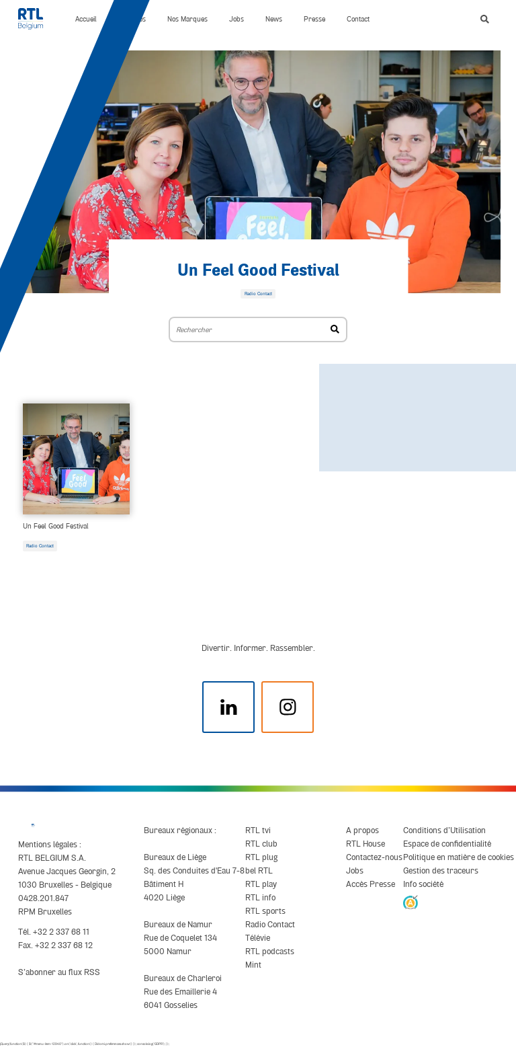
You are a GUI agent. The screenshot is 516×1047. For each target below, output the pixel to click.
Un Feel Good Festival (258, 271)
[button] (484, 19)
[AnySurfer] (410, 901)
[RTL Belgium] (36, 19)
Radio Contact (40, 546)
